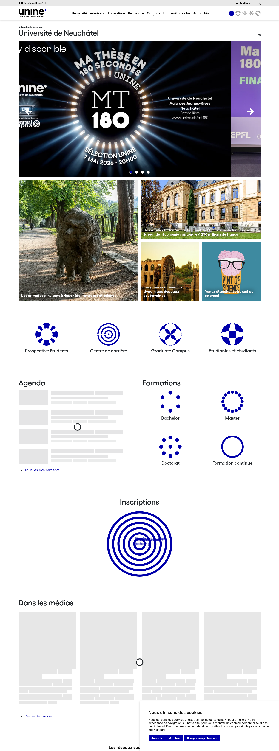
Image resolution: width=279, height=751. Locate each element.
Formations (116, 13)
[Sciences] (244, 13)
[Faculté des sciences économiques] (257, 13)
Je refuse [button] (174, 738)
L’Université (78, 13)
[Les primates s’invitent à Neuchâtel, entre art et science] (78, 240)
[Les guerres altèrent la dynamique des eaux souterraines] (170, 271)
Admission (97, 13)
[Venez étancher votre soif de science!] (231, 271)
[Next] (250, 111)
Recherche (136, 13)
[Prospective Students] (46, 336)
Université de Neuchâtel (32, 3)
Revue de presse (38, 716)
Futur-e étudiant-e (176, 13)
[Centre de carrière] (108, 336)
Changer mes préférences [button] (202, 738)
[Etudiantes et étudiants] (232, 336)
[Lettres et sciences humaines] (237, 13)
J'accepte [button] (157, 738)
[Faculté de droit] (250, 13)
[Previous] (28, 111)
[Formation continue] (232, 448)
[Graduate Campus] (170, 336)
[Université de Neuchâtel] (33, 13)
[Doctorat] (170, 448)
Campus (153, 13)
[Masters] (232, 403)
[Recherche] (259, 3)
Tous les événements (42, 470)
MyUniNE (244, 3)
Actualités (201, 13)
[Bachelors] (170, 403)
